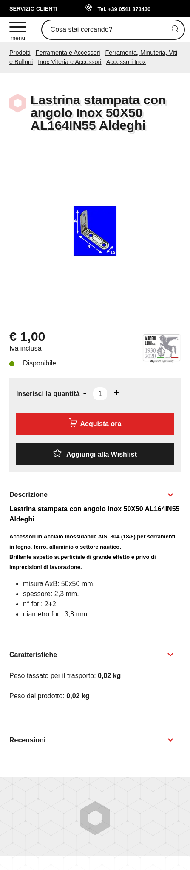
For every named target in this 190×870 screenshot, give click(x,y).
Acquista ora (95, 422)
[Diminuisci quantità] (84, 392)
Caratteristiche (33, 654)
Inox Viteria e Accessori (69, 62)
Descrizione (28, 494)
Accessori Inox (126, 62)
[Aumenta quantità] (116, 392)
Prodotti (20, 52)
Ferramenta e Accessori (68, 52)
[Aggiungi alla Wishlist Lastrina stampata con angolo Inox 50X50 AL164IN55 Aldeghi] (95, 454)
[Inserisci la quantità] (100, 393)
